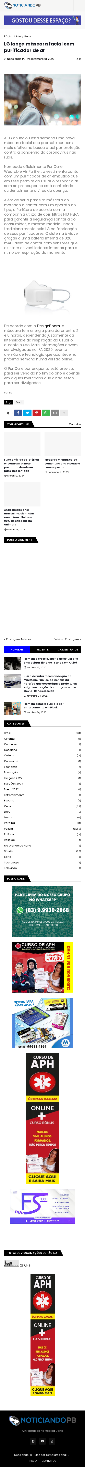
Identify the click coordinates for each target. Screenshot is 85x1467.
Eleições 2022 (42, 778)
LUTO (42, 812)
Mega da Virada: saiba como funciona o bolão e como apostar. (62, 463)
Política (42, 834)
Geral (27, 36)
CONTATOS (49, 1461)
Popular (17, 650)
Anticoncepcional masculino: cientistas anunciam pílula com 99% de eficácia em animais (19, 517)
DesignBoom (48, 325)
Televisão (42, 868)
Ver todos (75, 424)
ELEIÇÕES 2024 (42, 784)
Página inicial (13, 36)
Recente (42, 650)
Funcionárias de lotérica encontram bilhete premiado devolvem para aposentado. (21, 465)
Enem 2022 (42, 789)
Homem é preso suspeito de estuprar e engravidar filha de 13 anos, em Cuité (51, 660)
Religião (42, 840)
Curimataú (42, 761)
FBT (68, 1455)
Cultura (42, 755)
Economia (42, 767)
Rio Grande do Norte (42, 846)
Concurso (42, 744)
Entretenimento (42, 795)
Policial (42, 829)
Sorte (42, 857)
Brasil (42, 733)
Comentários (68, 650)
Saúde (42, 851)
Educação (42, 772)
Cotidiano (42, 750)
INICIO (33, 1461)
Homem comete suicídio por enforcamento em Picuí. (44, 705)
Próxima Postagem (66, 639)
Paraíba (42, 823)
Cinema (42, 739)
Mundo (42, 817)
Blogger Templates (47, 1455)
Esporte (42, 801)
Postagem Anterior (18, 639)
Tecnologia (42, 863)
